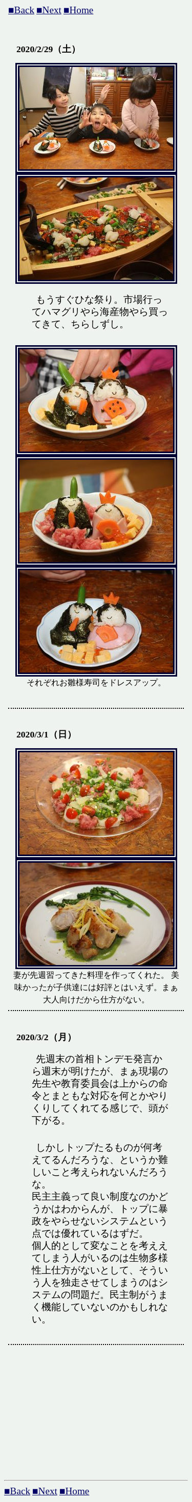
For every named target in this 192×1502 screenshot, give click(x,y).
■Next (48, 10)
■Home (78, 10)
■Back (21, 10)
